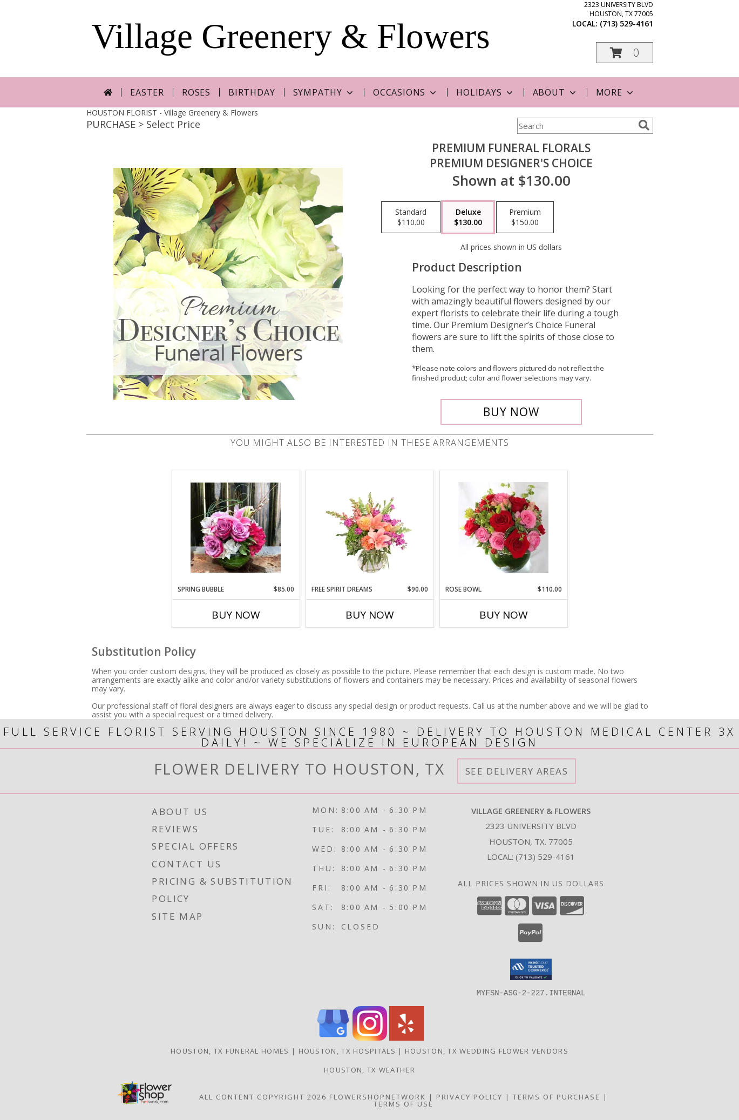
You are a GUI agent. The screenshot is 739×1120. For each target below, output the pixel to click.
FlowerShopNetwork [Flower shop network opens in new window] (377, 1096)
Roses (196, 92)
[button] (624, 52)
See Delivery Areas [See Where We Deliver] (516, 771)
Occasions (405, 92)
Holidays (485, 92)
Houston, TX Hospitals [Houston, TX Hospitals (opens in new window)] (347, 1050)
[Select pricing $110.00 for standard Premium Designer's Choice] (411, 217)
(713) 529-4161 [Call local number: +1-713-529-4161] (626, 23)
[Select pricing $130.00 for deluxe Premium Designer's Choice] (468, 217)
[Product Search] (575, 125)
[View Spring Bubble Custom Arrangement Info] (236, 528)
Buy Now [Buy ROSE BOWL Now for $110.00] (503, 615)
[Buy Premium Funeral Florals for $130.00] (511, 412)
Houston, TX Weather (369, 1069)
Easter (147, 92)
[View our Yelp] (406, 1037)
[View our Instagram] (369, 1037)
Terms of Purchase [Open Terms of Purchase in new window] (556, 1096)
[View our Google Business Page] (333, 1037)
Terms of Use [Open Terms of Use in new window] (403, 1103)
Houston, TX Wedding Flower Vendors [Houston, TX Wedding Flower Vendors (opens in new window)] (486, 1050)
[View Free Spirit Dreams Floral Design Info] (369, 527)
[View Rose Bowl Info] (503, 527)
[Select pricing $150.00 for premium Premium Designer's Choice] (525, 217)
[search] (644, 125)
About (555, 92)
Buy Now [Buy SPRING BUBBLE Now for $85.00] (236, 615)
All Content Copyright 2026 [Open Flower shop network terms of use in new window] (263, 1096)
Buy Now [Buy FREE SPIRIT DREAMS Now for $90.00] (369, 615)
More (615, 92)
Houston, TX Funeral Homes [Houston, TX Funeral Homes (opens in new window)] (230, 1050)
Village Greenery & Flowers (291, 36)
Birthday (251, 92)
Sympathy (324, 92)
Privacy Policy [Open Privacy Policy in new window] (469, 1096)
